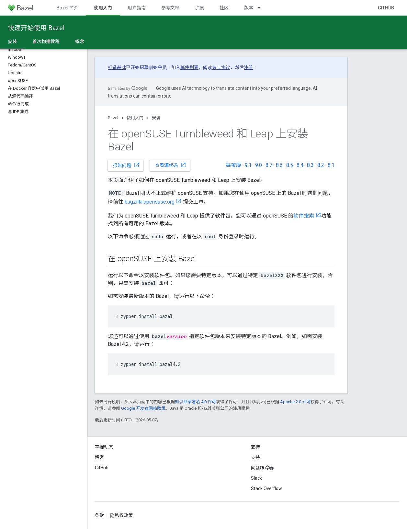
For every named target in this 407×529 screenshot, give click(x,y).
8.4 (300, 165)
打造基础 (117, 67)
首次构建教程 (46, 41)
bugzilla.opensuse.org (150, 202)
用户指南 (137, 7)
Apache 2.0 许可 (295, 401)
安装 (156, 117)
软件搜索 (303, 216)
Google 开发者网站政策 (143, 408)
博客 (99, 457)
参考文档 (170, 7)
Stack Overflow (266, 488)
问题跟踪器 (262, 467)
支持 (255, 457)
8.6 (279, 165)
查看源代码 (170, 165)
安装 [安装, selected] (12, 41)
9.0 (258, 165)
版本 (248, 7)
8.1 (331, 165)
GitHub (386, 7)
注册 (248, 67)
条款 (99, 515)
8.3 (310, 165)
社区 (224, 7)
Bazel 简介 (67, 7)
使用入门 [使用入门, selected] (103, 7)
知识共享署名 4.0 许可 (195, 401)
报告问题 (126, 165)
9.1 (248, 165)
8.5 (289, 165)
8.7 (269, 165)
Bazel (113, 117)
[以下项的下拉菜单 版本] (262, 8)
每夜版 (233, 165)
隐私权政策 (121, 515)
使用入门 (135, 117)
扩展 (199, 7)
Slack (256, 478)
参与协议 (221, 67)
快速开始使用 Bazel (36, 28)
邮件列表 (189, 67)
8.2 (320, 165)
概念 (79, 41)
